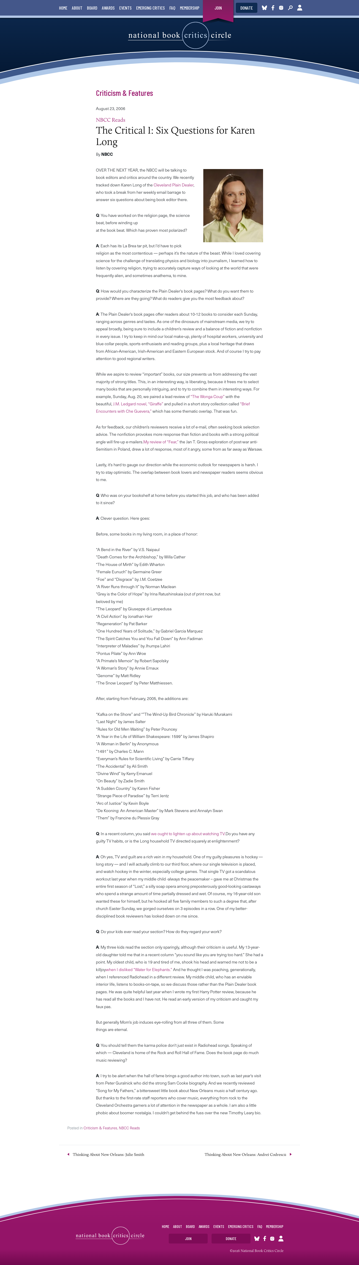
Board (92, 8)
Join (218, 8)
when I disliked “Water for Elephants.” (139, 969)
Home (63, 8)
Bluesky (264, 8)
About (77, 8)
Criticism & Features (124, 92)
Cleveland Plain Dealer (173, 185)
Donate (246, 8)
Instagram (281, 8)
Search (290, 8)
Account (299, 8)
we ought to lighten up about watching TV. (188, 833)
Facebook (274, 8)
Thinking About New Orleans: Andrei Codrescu (245, 1154)
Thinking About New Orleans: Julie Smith (108, 1154)
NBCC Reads (110, 119)
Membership (189, 8)
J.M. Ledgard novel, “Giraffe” (138, 404)
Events (125, 8)
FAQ (172, 8)
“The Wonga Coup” (207, 396)
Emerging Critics (150, 8)
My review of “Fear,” (161, 442)
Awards (108, 8)
